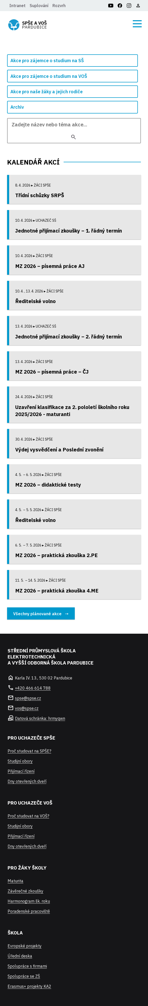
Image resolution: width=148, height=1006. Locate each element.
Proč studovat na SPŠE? (29, 750)
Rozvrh (59, 5)
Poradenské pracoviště (29, 911)
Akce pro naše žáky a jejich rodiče (46, 92)
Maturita (15, 880)
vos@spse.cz (27, 708)
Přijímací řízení (21, 771)
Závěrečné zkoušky (25, 891)
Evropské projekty (25, 945)
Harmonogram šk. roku (29, 901)
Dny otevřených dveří (27, 781)
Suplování (39, 5)
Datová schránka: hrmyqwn (40, 718)
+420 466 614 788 (33, 688)
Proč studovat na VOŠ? (28, 815)
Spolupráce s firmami (27, 966)
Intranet (17, 5)
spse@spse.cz (28, 698)
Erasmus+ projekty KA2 (29, 986)
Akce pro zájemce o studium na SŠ (47, 60)
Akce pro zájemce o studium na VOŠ (48, 76)
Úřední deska (20, 955)
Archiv (17, 107)
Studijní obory (20, 761)
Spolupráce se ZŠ (24, 976)
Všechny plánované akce (37, 613)
